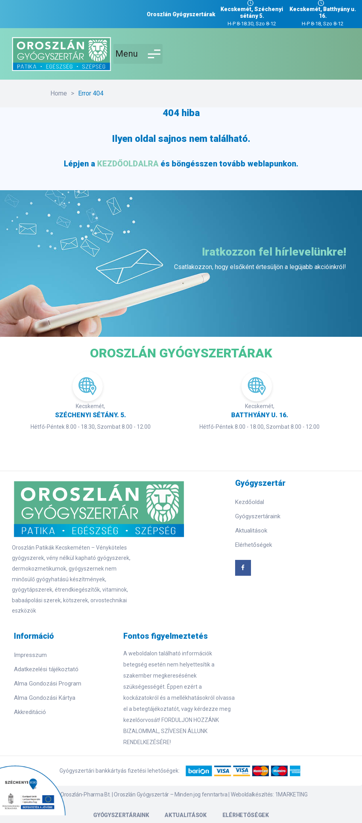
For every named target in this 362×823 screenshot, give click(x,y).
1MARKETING (291, 794)
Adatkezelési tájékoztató (46, 669)
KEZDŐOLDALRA (128, 163)
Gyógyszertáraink (257, 516)
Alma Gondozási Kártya (44, 697)
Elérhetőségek (253, 544)
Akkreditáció (30, 712)
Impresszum (30, 655)
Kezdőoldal (249, 502)
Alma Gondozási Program (47, 683)
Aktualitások (251, 530)
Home (58, 93)
